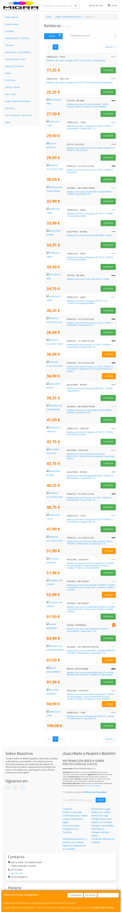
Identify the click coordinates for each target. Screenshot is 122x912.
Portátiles (9, 31)
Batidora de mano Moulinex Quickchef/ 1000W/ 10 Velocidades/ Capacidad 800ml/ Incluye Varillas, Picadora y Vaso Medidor (78, 564)
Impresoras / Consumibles (18, 52)
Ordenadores (11, 17)
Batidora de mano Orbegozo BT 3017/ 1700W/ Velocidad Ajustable (80, 213)
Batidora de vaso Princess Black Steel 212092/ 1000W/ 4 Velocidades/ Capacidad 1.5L (74, 542)
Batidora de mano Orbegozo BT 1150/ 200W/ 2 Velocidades (76, 60)
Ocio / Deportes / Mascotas (18, 115)
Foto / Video (11, 94)
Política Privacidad (72, 812)
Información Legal (100, 808)
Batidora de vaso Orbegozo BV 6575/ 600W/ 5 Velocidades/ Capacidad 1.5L (76, 520)
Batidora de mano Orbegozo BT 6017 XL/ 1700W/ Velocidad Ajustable (81, 300)
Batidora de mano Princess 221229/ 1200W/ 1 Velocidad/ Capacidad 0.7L (81, 324)
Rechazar (90, 895)
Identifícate (96, 5)
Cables (8, 73)
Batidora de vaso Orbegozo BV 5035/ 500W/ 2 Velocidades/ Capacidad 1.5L (76, 127)
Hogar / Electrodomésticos (18, 101)
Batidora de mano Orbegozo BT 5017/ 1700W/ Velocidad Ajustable (80, 432)
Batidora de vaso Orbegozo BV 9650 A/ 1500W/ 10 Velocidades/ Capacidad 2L (78, 717)
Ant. (49, 47)
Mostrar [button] (110, 47)
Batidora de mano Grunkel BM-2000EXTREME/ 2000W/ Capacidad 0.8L (79, 411)
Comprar (108, 70)
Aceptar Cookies (108, 895)
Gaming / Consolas (14, 66)
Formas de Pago (99, 815)
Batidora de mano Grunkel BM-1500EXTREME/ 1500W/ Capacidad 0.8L (79, 193)
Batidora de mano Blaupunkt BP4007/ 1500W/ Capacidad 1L (76, 388)
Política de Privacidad (92, 786)
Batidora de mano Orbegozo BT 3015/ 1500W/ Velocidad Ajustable (80, 82)
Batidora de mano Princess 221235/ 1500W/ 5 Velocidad (75, 169)
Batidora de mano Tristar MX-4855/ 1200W (68, 279)
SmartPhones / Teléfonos (17, 38)
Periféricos (10, 80)
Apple (8, 122)
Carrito (112, 5)
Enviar (100, 800)
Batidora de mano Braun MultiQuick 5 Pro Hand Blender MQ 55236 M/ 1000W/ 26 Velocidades (81, 673)
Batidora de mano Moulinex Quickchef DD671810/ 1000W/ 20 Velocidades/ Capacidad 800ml (77, 455)
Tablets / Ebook (12, 87)
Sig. (61, 47)
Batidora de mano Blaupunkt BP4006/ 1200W (69, 235)
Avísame (109, 354)
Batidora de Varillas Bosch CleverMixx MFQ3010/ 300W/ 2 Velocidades (75, 149)
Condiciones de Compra (75, 815)
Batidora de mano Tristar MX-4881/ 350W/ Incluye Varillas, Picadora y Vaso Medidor (81, 105)
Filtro (55, 36)
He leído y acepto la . (86, 792)
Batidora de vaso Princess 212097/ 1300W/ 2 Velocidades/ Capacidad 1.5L (76, 345)
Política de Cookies (103, 907)
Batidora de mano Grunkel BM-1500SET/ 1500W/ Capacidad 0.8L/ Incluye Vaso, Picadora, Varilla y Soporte (79, 586)
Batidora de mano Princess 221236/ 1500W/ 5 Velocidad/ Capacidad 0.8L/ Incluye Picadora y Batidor (81, 367)
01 (55, 47)
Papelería (9, 108)
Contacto (67, 808)
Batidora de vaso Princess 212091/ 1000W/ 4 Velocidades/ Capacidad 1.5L (76, 498)
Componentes (12, 24)
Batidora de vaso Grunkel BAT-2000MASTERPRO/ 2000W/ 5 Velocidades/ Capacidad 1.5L (76, 651)
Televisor (9, 45)
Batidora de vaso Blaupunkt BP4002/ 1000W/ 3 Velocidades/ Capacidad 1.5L (76, 476)
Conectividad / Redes (15, 59)
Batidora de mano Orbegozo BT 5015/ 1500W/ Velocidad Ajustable (80, 257)
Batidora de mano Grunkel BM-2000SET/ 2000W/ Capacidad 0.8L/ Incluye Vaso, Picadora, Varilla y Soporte (79, 608)
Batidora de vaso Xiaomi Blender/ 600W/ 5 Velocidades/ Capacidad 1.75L (80, 629)
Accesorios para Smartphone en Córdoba (71, 829)
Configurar (75, 895)
